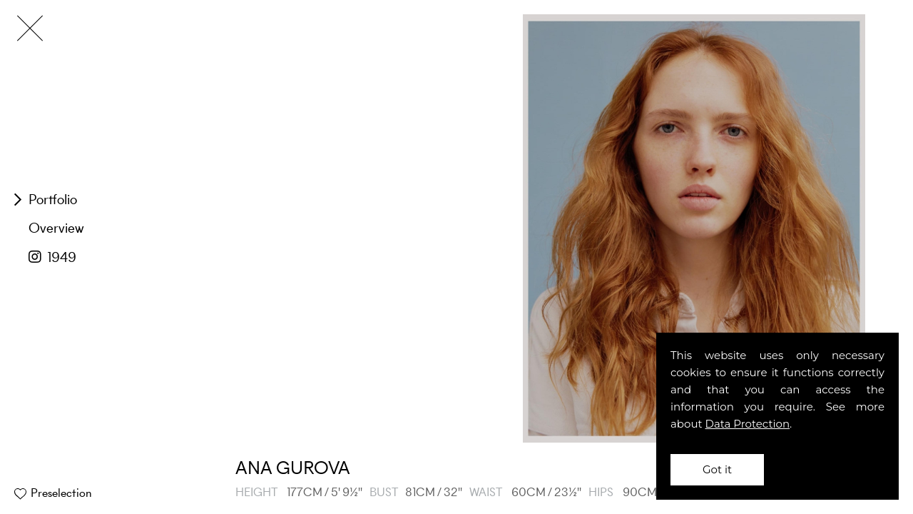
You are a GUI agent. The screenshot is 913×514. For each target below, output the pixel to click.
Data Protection (747, 423)
